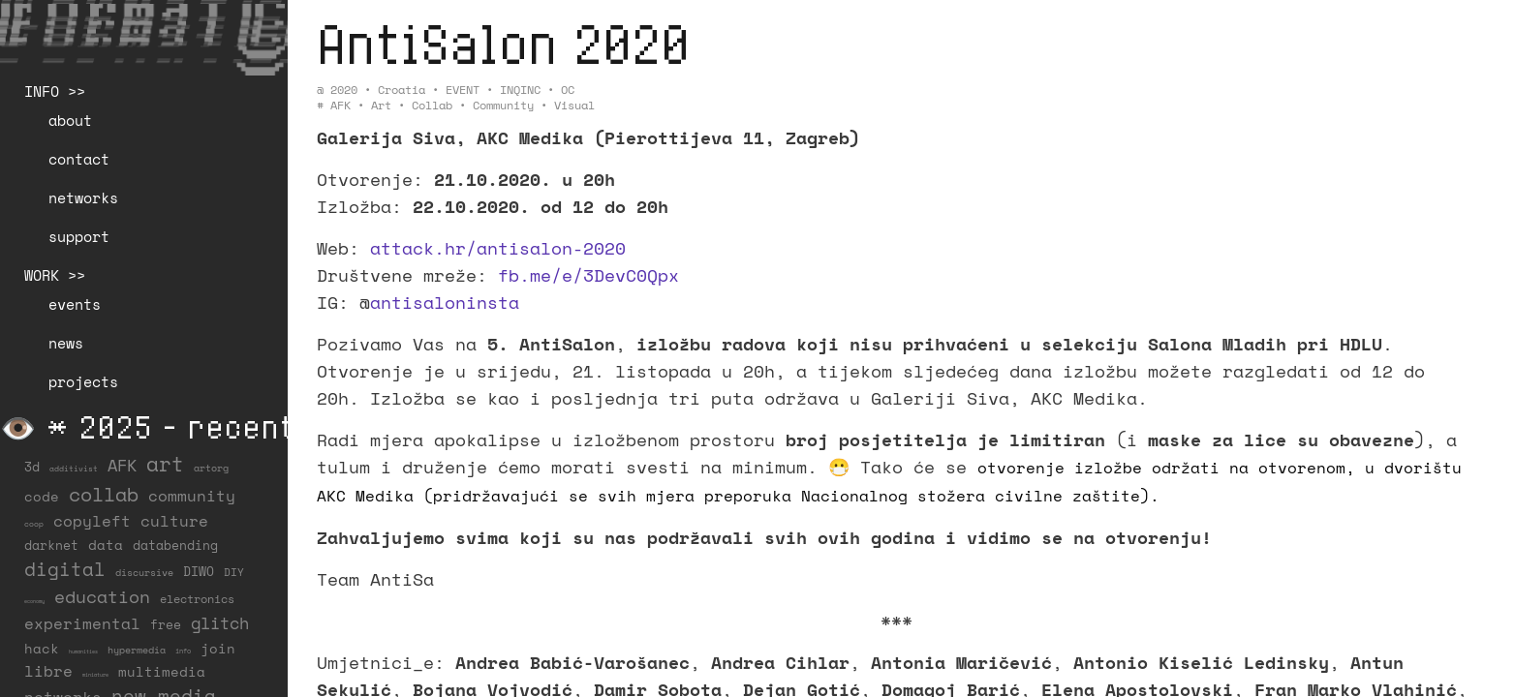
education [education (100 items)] (102, 597)
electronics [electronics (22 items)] (197, 599)
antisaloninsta (444, 302)
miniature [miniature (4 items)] (95, 675)
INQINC (520, 89)
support (78, 236)
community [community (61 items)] (191, 495)
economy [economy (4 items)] (34, 601)
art (381, 105)
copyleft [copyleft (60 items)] (92, 520)
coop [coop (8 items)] (34, 524)
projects (83, 381)
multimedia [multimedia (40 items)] (161, 671)
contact (78, 158)
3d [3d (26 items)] (32, 467)
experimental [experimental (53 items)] (82, 624)
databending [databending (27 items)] (175, 545)
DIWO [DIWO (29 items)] (198, 571)
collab (432, 105)
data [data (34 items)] (105, 545)
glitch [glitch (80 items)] (220, 623)
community (503, 105)
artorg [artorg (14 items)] (211, 468)
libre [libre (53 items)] (48, 671)
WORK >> (54, 275)
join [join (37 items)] (218, 648)
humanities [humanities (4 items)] (83, 651)
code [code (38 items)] (41, 496)
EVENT (462, 89)
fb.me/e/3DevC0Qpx (588, 275)
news (65, 342)
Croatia (401, 89)
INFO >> (54, 91)
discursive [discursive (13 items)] (144, 572)
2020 (343, 89)
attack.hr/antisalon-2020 (498, 247)
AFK (340, 105)
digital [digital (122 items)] (65, 569)
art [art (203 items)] (165, 463)
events (74, 304)
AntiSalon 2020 (503, 43)
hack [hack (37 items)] (41, 648)
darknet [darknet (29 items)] (51, 545)
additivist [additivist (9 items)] (73, 468)
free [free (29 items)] (165, 624)
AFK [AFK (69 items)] (122, 465)
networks (83, 197)
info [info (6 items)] (183, 650)
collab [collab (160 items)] (104, 493)
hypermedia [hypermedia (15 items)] (137, 649)
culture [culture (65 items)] (174, 520)
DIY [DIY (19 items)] (234, 571)
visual (574, 105)
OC (567, 89)
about (70, 120)
